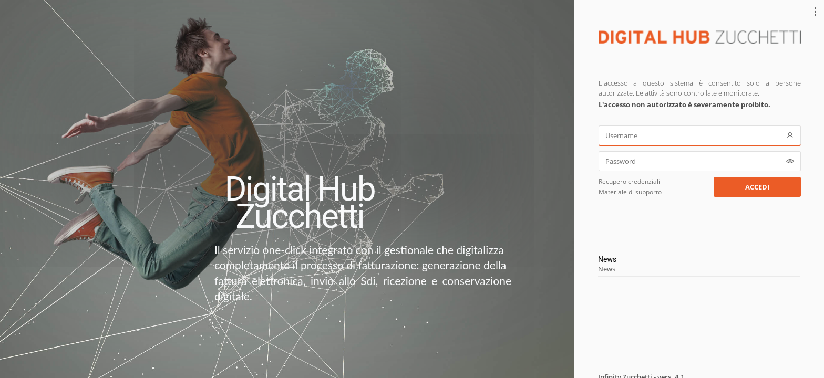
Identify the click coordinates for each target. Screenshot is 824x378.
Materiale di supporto (630, 191)
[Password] (700, 161)
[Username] (700, 135)
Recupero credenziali (629, 181)
